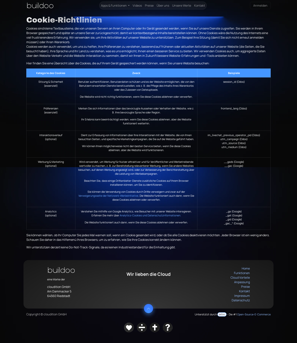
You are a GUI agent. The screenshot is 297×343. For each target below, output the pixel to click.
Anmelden (260, 5)
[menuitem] (115, 5)
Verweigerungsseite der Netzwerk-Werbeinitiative (108, 195)
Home (246, 268)
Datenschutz (241, 300)
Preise (245, 287)
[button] (148, 308)
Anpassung (242, 282)
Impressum (242, 296)
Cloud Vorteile (240, 277)
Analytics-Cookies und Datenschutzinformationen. (150, 215)
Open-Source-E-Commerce (254, 314)
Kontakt (244, 291)
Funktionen (242, 273)
